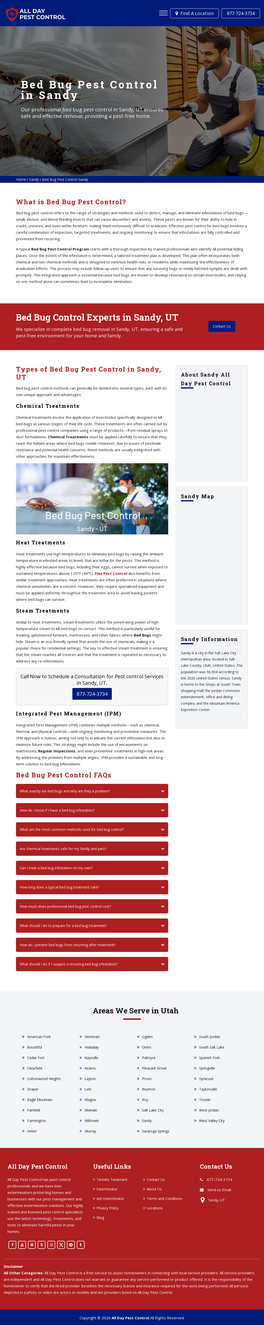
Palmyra (148, 1057)
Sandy (34, 179)
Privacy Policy (108, 1208)
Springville (207, 1068)
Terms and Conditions (164, 1198)
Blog (100, 1217)
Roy (145, 1099)
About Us (154, 1189)
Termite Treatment (112, 1179)
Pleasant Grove (154, 1068)
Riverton (148, 1089)
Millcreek (92, 1120)
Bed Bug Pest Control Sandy (65, 179)
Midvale (91, 1110)
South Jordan (209, 1036)
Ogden (147, 1036)
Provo (147, 1078)
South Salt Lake (211, 1047)
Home (21, 179)
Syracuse (206, 1078)
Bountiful (34, 1047)
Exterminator (107, 1189)
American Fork (39, 1036)
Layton (90, 1078)
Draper (32, 1089)
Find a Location (195, 13)
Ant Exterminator (110, 1198)
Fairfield (33, 1110)
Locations (155, 1208)
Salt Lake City (153, 1110)
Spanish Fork (209, 1057)
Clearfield (34, 1068)
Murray (90, 1131)
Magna (90, 1099)
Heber (32, 1131)
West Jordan (209, 1110)
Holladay (92, 1047)
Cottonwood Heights (44, 1078)
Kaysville (91, 1057)
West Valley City (212, 1120)
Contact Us (222, 326)
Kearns (90, 1068)
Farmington (36, 1120)
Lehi (88, 1089)
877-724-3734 (241, 13)
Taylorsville (208, 1089)
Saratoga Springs (155, 1131)
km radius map (212, 563)
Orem (146, 1047)
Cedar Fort (35, 1057)
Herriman (92, 1036)
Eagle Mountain (39, 1099)
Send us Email (219, 1189)
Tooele (205, 1099)
